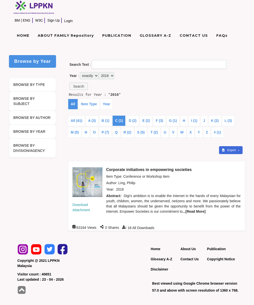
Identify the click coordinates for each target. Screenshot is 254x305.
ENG (26, 20)
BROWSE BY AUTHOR (32, 118)
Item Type (89, 104)
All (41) (76, 121)
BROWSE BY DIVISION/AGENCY (29, 148)
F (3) (159, 121)
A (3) (92, 121)
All (73, 104)
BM (17, 20)
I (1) (194, 121)
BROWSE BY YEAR (29, 132)
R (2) (127, 132)
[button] (78, 86)
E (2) (146, 121)
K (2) (215, 121)
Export (229, 150)
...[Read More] (194, 211)
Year (106, 104)
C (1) (119, 121)
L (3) (228, 121)
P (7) (105, 132)
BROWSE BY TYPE (29, 85)
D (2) (132, 121)
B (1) (105, 121)
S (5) (141, 132)
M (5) (75, 132)
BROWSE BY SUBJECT (24, 101)
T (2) (154, 132)
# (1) (217, 132)
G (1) (173, 121)
